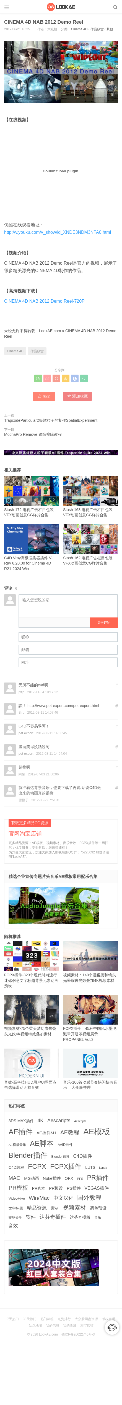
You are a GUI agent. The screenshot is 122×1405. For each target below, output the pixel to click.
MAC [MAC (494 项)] (14, 1178)
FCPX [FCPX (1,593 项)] (37, 1166)
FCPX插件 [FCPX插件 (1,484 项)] (65, 1166)
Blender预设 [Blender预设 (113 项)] (60, 1157)
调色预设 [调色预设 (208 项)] (98, 1208)
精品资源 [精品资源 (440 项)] (37, 1208)
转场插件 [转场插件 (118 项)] (15, 1217)
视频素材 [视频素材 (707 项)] (74, 1207)
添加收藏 (77, 396)
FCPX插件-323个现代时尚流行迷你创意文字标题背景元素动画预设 (31, 964)
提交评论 (103, 623)
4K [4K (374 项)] (41, 1120)
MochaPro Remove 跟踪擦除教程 (33, 434)
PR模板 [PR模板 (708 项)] (18, 1187)
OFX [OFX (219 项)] (69, 1178)
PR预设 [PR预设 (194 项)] (56, 1188)
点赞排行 (64, 1319)
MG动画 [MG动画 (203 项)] (31, 1178)
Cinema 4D (79, 29)
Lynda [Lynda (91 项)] (103, 1167)
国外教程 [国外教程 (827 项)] (89, 1197)
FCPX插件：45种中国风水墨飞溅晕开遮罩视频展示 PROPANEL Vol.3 (90, 1018)
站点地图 (35, 1326)
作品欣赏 (97, 29)
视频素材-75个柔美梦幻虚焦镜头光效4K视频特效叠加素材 (31, 1015)
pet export (26, 733)
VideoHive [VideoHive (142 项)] (17, 1198)
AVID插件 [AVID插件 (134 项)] (65, 1145)
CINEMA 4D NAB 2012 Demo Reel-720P (44, 301)
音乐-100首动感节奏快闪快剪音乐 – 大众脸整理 (90, 1069)
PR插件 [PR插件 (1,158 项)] (98, 1177)
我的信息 (52, 1326)
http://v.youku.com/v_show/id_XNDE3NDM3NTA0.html (57, 232)
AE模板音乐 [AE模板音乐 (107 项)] (17, 1144)
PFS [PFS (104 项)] (80, 1178)
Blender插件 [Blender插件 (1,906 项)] (28, 1155)
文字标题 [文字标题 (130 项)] (16, 1208)
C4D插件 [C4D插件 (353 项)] (82, 1156)
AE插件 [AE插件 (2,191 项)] (21, 1132)
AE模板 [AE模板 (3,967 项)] (96, 1131)
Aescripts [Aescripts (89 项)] (80, 1121)
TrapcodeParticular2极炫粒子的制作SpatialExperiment (50, 420)
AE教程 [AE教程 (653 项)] (69, 1132)
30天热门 (29, 1319)
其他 (110, 29)
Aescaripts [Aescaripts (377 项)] (58, 1120)
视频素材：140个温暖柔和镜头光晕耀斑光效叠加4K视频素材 (90, 962)
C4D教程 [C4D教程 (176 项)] (16, 1167)
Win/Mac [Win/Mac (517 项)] (39, 1198)
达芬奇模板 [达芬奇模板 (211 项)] (80, 1217)
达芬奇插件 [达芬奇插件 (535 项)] (53, 1217)
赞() (44, 396)
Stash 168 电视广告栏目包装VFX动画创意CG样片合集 (90, 496)
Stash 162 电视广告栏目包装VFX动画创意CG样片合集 (90, 545)
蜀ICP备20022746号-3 (78, 1334)
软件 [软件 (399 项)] (31, 1217)
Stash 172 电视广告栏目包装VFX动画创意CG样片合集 (31, 496)
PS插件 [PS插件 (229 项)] (74, 1188)
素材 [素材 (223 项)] (55, 1208)
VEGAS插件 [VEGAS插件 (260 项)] (97, 1188)
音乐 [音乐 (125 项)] (97, 1217)
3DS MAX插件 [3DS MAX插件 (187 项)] (21, 1121)
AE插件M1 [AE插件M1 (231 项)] (46, 1132)
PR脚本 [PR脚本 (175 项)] (38, 1188)
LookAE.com (50, 331)
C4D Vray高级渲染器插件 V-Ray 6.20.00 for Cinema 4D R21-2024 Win (31, 547)
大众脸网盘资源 (86, 1319)
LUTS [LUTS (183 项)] (90, 1167)
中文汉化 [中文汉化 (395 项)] (63, 1198)
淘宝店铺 (87, 1326)
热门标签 (47, 1319)
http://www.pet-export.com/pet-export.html (63, 705)
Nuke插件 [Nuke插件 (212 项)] (52, 1178)
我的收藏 (69, 1326)
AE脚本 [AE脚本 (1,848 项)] (42, 1143)
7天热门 (13, 1319)
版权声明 (108, 1319)
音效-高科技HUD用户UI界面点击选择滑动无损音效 (31, 1069)
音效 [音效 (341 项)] (13, 1225)
